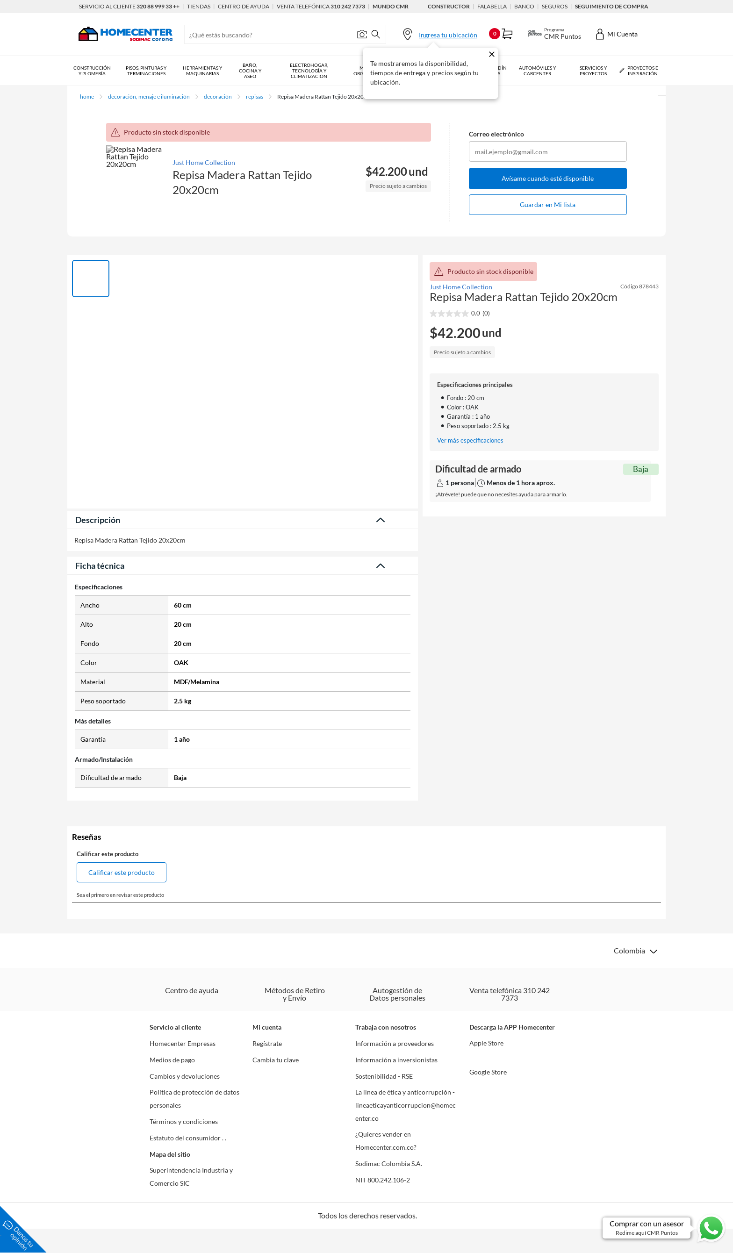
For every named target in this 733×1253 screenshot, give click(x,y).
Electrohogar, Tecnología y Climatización (309, 70)
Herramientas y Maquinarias (202, 70)
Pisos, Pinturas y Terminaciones (146, 70)
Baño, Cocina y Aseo (250, 70)
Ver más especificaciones (470, 440)
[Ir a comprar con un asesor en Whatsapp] (664, 1228)
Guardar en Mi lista (547, 204)
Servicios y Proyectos (593, 70)
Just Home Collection (203, 162)
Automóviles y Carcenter (537, 70)
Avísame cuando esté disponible (548, 178)
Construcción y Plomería (92, 70)
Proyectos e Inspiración (638, 70)
